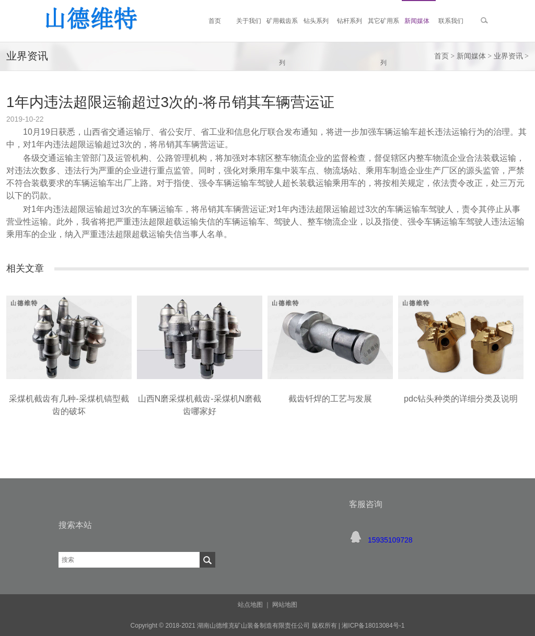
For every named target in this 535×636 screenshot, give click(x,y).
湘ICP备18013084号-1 (372, 625)
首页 (441, 56)
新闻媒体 (471, 56)
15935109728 (390, 540)
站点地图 (250, 604)
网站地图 (284, 604)
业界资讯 (508, 56)
